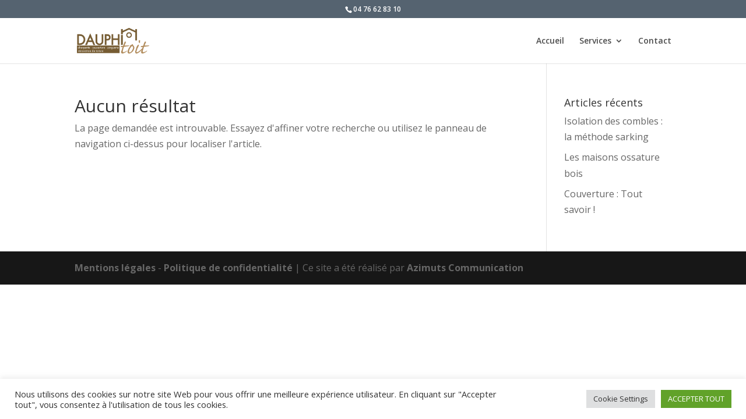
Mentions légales (115, 267)
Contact (654, 41)
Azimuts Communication (465, 267)
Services (595, 41)
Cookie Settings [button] (620, 398)
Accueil (550, 41)
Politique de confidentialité (228, 267)
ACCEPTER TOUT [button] (696, 398)
